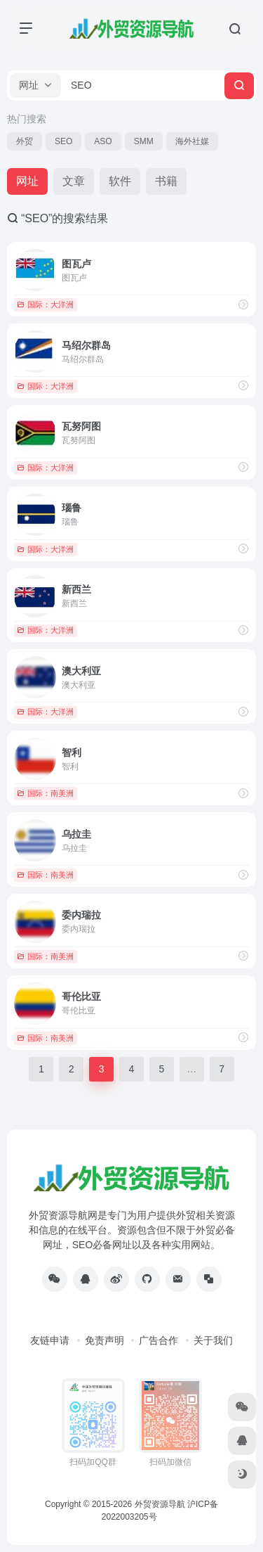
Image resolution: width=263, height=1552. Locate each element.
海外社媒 (192, 141)
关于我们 (213, 1340)
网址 (27, 181)
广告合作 (158, 1340)
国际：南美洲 (45, 793)
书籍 (166, 181)
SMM (144, 141)
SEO (63, 141)
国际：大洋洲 (45, 304)
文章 (73, 181)
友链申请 (49, 1340)
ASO (103, 141)
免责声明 (104, 1340)
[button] (35, 85)
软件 (120, 181)
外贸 (24, 141)
